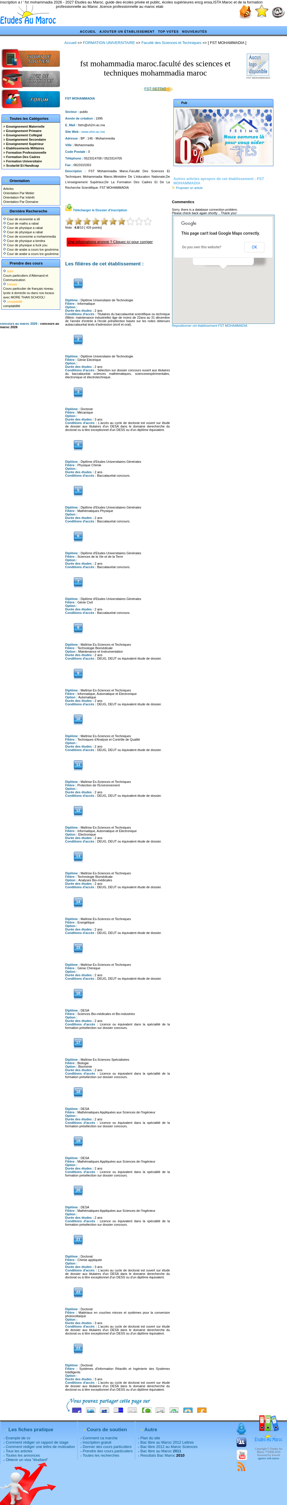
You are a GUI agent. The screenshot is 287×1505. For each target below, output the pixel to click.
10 (147, 221)
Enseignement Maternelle (25, 126)
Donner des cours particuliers (107, 1447)
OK (254, 247)
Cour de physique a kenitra (24, 241)
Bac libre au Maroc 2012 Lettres (167, 1442)
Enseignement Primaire (23, 131)
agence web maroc (268, 1458)
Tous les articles (19, 1451)
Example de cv (18, 1438)
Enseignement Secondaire (25, 139)
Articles (8, 188)
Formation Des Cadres (22, 157)
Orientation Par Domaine (20, 201)
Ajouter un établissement (127, 31)
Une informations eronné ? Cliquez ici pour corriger (110, 242)
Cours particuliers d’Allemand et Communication (25, 275)
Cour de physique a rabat (23, 228)
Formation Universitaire (23, 161)
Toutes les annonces (23, 1455)
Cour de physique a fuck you (25, 245)
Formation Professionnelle (25, 152)
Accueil (88, 31)
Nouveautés (194, 31)
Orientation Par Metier (18, 193)
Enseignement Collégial (23, 135)
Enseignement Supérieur (24, 144)
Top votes (168, 31)
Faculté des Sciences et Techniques (171, 43)
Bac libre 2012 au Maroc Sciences (169, 1447)
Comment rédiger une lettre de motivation (40, 1447)
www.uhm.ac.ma (93, 131)
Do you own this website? (202, 247)
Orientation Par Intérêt (18, 197)
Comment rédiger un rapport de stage (37, 1442)
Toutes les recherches (101, 1455)
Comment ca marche (100, 1438)
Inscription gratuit (97, 1442)
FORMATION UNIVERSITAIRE (109, 43)
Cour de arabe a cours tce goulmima (31, 249)
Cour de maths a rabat (21, 223)
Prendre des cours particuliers (108, 1451)
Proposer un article (187, 188)
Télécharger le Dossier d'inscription (96, 210)
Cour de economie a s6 (21, 219)
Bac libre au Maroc (160, 1451)
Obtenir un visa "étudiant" (27, 1460)
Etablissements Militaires (24, 148)
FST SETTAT (155, 89)
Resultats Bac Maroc (157, 1455)
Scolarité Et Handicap (22, 165)
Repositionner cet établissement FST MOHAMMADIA (209, 325)
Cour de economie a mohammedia (29, 236)
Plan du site (150, 1438)
